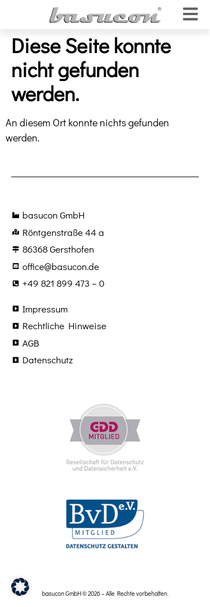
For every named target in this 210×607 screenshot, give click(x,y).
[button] (20, 587)
